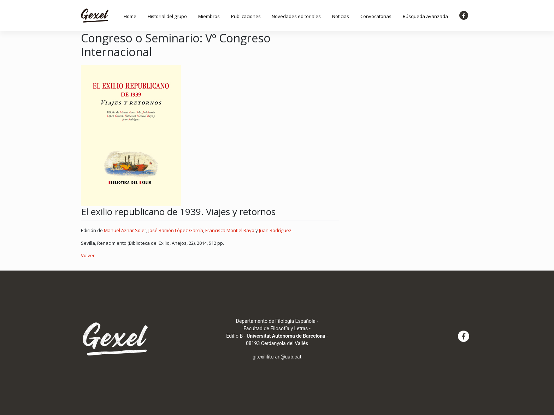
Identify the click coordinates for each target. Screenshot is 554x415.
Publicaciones (246, 16)
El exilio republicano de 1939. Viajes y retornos (178, 211)
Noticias (340, 16)
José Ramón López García (175, 230)
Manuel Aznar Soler (125, 230)
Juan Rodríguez (275, 230)
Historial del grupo (167, 16)
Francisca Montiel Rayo (229, 230)
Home (130, 16)
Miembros (209, 16)
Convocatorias (375, 16)
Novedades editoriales (296, 16)
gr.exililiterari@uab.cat (277, 357)
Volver (88, 255)
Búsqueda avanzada (425, 16)
